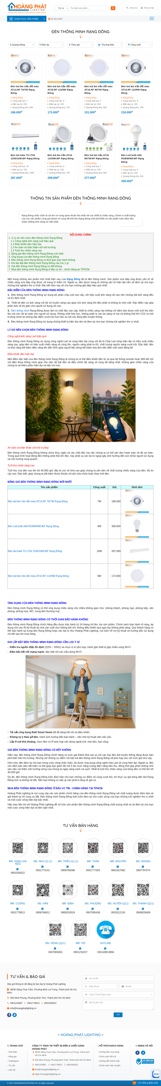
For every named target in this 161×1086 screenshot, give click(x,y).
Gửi (118, 1015)
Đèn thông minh (20, 310)
